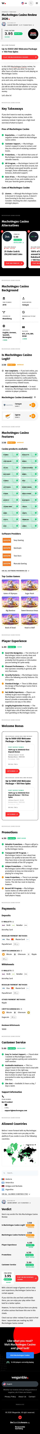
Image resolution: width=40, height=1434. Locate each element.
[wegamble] (4, 3)
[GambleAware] (20, 1418)
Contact (32, 1397)
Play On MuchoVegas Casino (20, 57)
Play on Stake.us (14, 263)
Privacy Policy (10, 1397)
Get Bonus (12, 771)
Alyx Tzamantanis (26, 25)
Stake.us (17, 234)
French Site (20, 1404)
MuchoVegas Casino (19, 67)
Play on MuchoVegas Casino (27, 1278)
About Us (22, 1397)
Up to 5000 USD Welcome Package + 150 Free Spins (19, 50)
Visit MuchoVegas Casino (20, 1355)
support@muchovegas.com (16, 1110)
